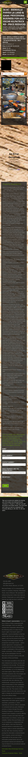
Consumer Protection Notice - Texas (12, 753)
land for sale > (12, 26)
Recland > (5, 26)
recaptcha (6, 477)
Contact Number (8, 462)
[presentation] (11, 480)
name (4, 449)
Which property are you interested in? (10, 469)
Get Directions (8, 73)
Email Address (7, 455)
